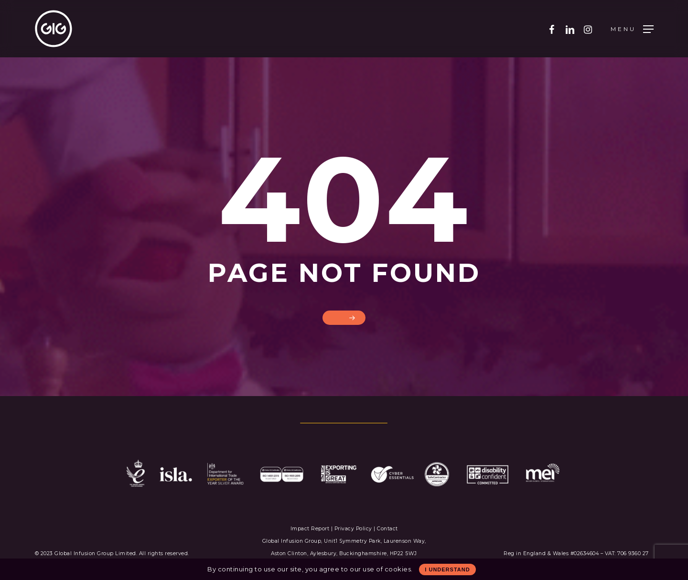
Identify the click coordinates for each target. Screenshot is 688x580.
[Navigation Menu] (632, 29)
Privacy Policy (353, 529)
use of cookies (387, 569)
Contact (387, 529)
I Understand (447, 569)
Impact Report (310, 529)
